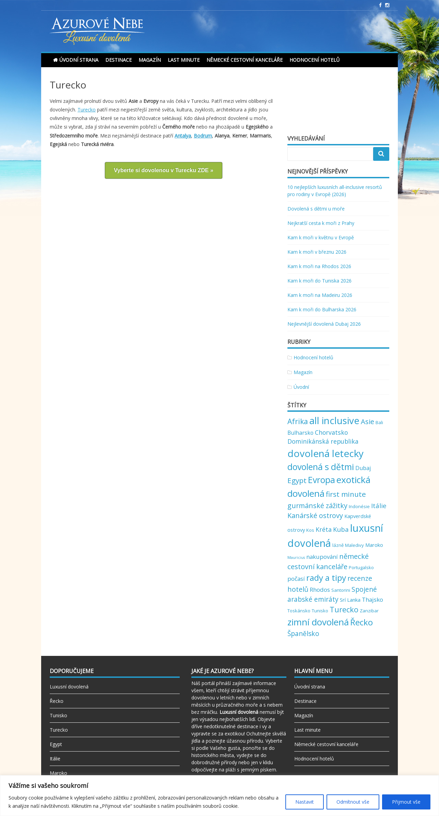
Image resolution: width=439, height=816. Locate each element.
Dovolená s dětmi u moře (316, 208)
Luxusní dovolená (69, 686)
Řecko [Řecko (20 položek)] (361, 622)
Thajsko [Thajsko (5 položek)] (372, 599)
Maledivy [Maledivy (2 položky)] (354, 545)
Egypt (56, 744)
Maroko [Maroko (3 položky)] (374, 544)
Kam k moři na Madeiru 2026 (319, 295)
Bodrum (203, 135)
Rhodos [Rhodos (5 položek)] (320, 589)
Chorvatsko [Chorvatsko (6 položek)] (331, 432)
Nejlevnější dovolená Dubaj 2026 (324, 324)
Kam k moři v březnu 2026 (316, 252)
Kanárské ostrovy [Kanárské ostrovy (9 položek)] (315, 515)
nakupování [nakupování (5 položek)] (322, 557)
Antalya (183, 135)
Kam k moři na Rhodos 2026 (319, 266)
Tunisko (58, 715)
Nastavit (304, 802)
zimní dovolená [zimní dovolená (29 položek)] (318, 622)
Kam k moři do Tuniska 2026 (319, 280)
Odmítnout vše (352, 802)
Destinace (118, 60)
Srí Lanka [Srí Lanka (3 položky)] (350, 599)
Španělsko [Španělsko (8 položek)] (303, 633)
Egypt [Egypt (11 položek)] (297, 480)
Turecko (87, 109)
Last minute (184, 60)
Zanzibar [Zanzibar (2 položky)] (369, 611)
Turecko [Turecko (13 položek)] (344, 609)
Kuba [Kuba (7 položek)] (341, 529)
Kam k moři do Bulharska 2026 (321, 309)
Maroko (58, 773)
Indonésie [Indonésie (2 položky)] (359, 506)
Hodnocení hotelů (314, 60)
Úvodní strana (78, 60)
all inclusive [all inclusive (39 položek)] (334, 420)
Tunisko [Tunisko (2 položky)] (320, 611)
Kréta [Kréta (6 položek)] (324, 529)
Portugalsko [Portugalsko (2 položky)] (361, 567)
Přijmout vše (406, 802)
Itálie (55, 758)
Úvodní (301, 387)
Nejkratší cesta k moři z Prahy (320, 223)
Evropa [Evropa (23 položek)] (321, 479)
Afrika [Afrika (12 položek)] (297, 421)
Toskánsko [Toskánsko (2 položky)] (298, 611)
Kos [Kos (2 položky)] (310, 530)
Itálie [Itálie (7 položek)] (379, 505)
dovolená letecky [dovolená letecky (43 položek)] (325, 453)
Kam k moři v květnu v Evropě (320, 237)
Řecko (56, 701)
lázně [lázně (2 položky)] (338, 545)
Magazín (150, 60)
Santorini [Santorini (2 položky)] (340, 590)
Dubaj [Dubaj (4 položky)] (363, 468)
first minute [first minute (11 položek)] (346, 494)
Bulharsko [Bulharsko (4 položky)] (300, 432)
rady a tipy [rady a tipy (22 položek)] (326, 577)
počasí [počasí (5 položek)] (296, 579)
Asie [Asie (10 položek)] (367, 421)
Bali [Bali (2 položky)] (379, 422)
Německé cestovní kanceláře (244, 60)
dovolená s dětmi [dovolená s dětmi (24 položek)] (320, 466)
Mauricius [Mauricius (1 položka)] (296, 557)
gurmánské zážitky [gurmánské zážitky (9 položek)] (317, 505)
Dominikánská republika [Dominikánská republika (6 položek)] (322, 441)
